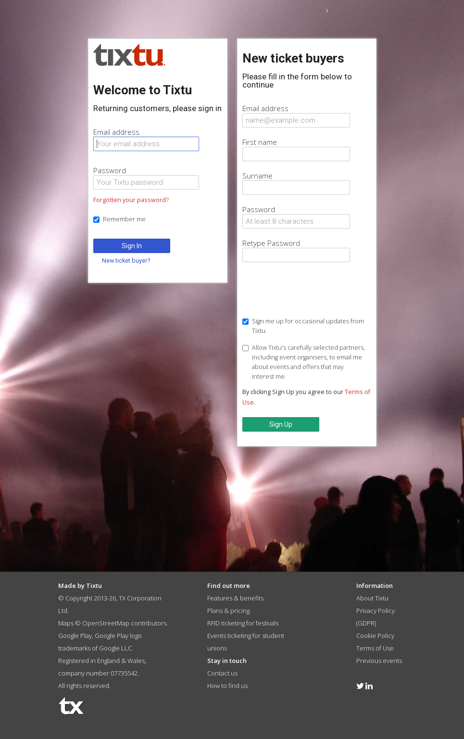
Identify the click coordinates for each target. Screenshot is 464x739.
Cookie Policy (375, 635)
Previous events (379, 660)
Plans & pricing (228, 610)
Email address (116, 132)
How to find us (227, 685)
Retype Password (271, 243)
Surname (257, 175)
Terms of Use (375, 648)
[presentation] (315, 290)
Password (109, 170)
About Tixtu (372, 598)
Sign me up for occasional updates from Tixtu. (303, 326)
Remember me (119, 219)
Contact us (222, 673)
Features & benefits (235, 598)
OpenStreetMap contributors (124, 623)
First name (259, 142)
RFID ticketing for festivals (242, 623)
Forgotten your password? (131, 200)
